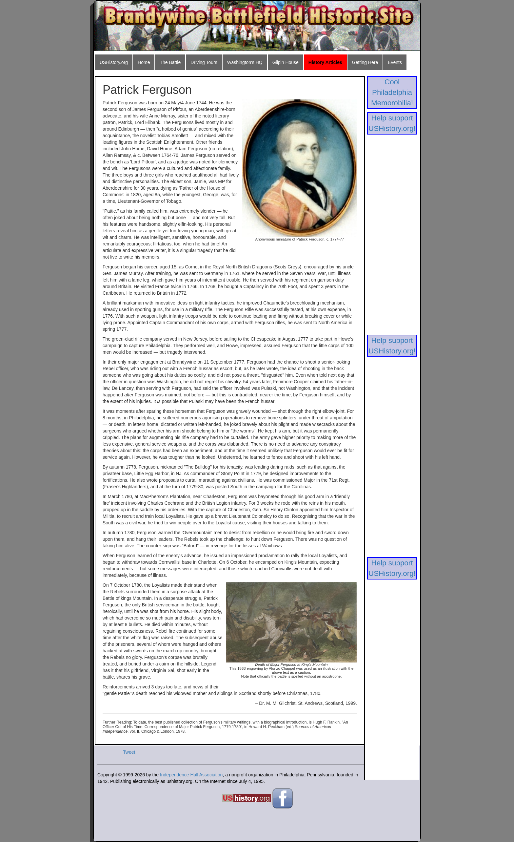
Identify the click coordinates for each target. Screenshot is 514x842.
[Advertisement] (392, 236)
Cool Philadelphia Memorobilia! (392, 92)
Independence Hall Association (191, 774)
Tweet (129, 752)
